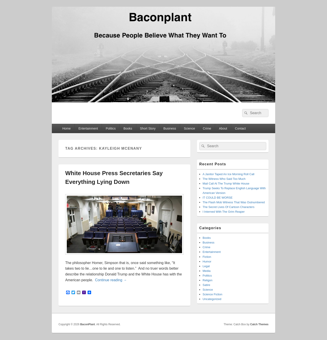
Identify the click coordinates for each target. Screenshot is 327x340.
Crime (207, 128)
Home (66, 128)
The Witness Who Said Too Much (224, 178)
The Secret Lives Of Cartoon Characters (228, 207)
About (223, 128)
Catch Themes (259, 324)
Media (206, 271)
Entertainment (88, 128)
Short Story (148, 128)
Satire (206, 285)
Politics (110, 128)
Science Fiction (212, 294)
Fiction (207, 256)
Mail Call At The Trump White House (226, 183)
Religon (207, 280)
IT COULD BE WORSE (218, 197)
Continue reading (111, 280)
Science (189, 128)
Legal (206, 266)
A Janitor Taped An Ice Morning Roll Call (228, 174)
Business (170, 128)
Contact (240, 128)
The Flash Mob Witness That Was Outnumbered (234, 202)
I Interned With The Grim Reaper (224, 211)
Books (128, 128)
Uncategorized (212, 299)
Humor (207, 261)
